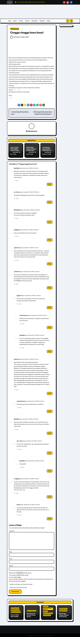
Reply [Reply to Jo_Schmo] (49, 201)
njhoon (19, 504)
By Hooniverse (15, 37)
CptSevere (17, 359)
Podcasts (42, 21)
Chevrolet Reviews (15, 611)
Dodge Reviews (63, 610)
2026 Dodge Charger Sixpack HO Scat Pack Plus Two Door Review (31, 150)
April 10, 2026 (29, 154)
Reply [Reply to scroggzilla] (49, 496)
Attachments (12, 572)
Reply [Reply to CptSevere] (49, 393)
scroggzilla (17, 478)
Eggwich (19, 295)
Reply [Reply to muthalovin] (49, 287)
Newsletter (34, 21)
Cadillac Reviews (15, 609)
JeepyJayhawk (24, 315)
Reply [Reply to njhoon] (49, 518)
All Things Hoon (14, 28)
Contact (27, 21)
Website (11, 565)
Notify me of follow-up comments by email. (21, 584)
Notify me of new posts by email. (18, 587)
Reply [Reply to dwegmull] (49, 239)
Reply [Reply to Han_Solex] (49, 452)
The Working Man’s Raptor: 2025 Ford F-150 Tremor (47, 150)
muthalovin (17, 271)
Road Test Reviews (48, 613)
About (15, 21)
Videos (48, 21)
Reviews (46, 611)
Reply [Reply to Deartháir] (49, 184)
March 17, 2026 (47, 154)
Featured (46, 606)
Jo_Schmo (17, 191)
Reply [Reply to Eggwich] (49, 307)
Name (10, 551)
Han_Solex (20, 440)
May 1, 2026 (13, 154)
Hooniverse (32, 131)
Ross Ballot (14, 152)
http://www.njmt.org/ (19, 489)
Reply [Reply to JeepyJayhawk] (49, 327)
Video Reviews (47, 615)
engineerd (17, 247)
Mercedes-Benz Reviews (47, 608)
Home (9, 21)
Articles (21, 21)
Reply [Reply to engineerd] (49, 263)
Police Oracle (16, 90)
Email (10, 558)
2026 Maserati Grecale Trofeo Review (31, 614)
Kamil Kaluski (46, 152)
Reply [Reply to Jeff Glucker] (49, 221)
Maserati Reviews (31, 610)
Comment (12, 530)
